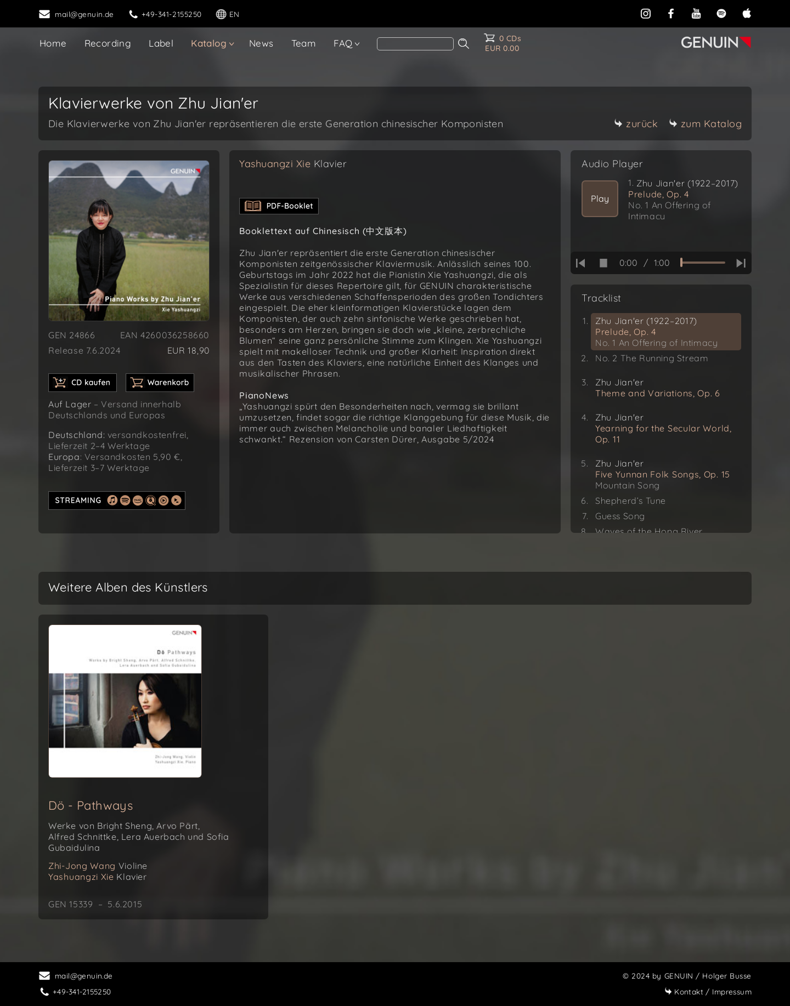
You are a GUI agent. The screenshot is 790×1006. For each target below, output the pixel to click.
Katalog (209, 43)
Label (161, 43)
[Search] (415, 43)
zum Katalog (705, 123)
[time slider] (702, 263)
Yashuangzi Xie (293, 163)
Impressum (708, 991)
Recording (108, 43)
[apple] (746, 12)
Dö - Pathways (90, 805)
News (261, 43)
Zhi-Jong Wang (98, 865)
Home (53, 43)
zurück (636, 123)
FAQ (343, 43)
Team (304, 43)
